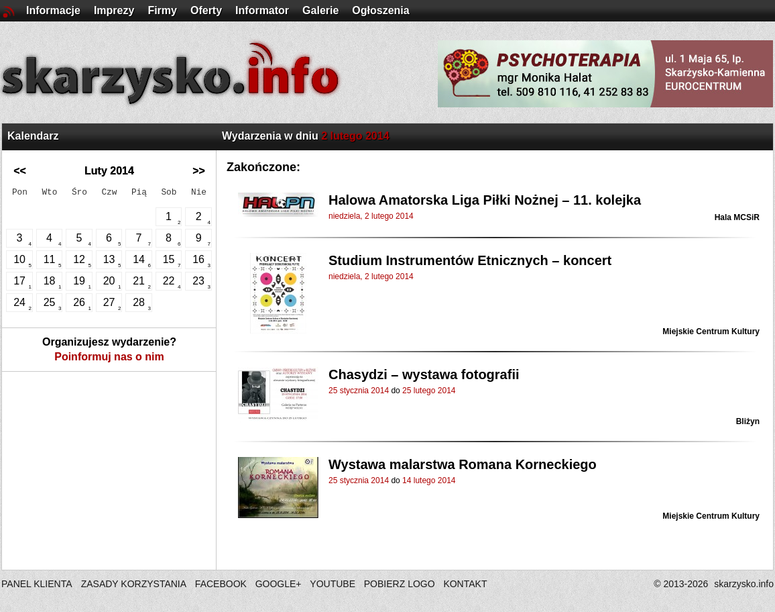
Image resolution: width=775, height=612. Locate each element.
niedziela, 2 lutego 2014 (371, 216)
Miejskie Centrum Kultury (711, 331)
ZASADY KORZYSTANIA (133, 583)
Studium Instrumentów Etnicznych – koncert (470, 260)
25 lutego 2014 (428, 390)
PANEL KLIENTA (37, 583)
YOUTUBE (332, 583)
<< (19, 170)
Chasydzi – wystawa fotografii (424, 374)
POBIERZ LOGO (399, 583)
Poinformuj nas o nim (109, 356)
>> (198, 170)
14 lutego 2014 (428, 480)
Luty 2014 (109, 170)
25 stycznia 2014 (359, 390)
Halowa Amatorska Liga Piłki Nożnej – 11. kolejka (485, 200)
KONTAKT (465, 583)
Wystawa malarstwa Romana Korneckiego (463, 464)
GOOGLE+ (278, 583)
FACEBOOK (221, 583)
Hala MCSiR (737, 217)
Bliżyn (748, 421)
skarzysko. (744, 583)
